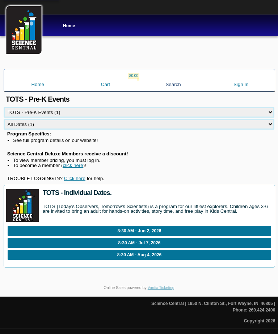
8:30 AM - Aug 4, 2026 (139, 254)
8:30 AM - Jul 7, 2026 (139, 242)
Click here (74, 178)
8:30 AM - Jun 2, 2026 (139, 230)
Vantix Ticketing (161, 287)
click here (73, 165)
